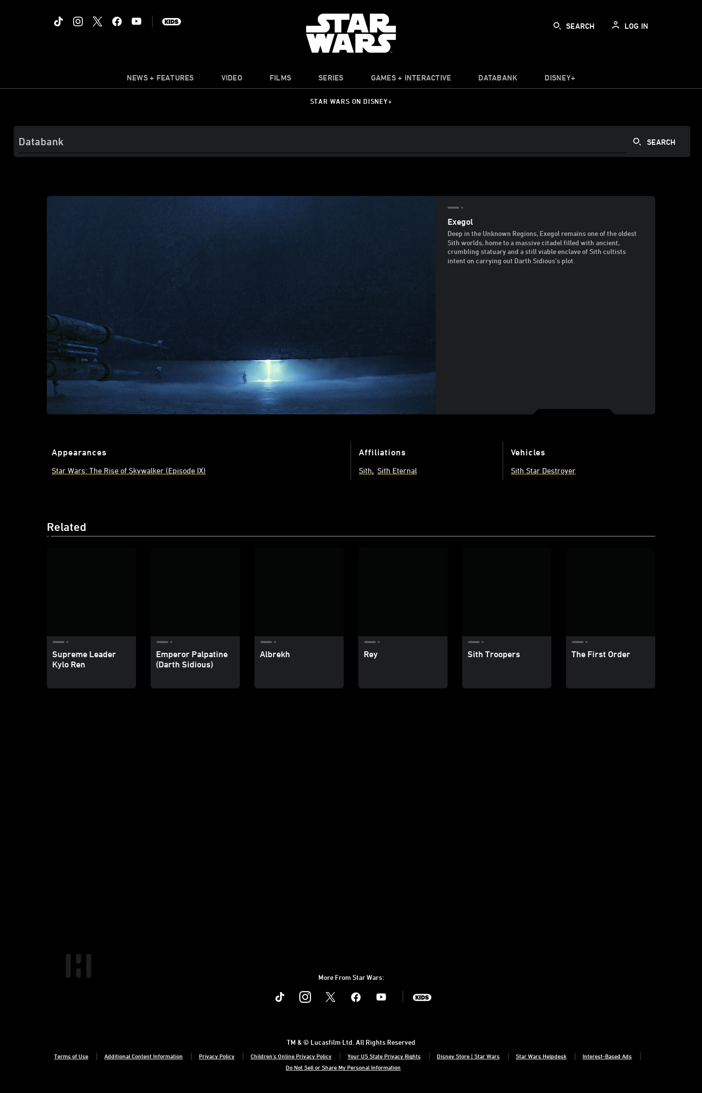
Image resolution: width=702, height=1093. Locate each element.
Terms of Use (71, 1056)
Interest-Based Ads (607, 1056)
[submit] (557, 26)
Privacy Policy (216, 1056)
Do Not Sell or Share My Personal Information (343, 1067)
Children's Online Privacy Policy (291, 1056)
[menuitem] (232, 80)
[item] (160, 80)
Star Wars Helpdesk (541, 1056)
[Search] (352, 141)
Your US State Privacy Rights (384, 1056)
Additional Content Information (143, 1056)
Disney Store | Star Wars (468, 1056)
